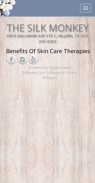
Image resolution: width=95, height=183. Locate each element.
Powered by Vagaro (45, 67)
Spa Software (50, 72)
